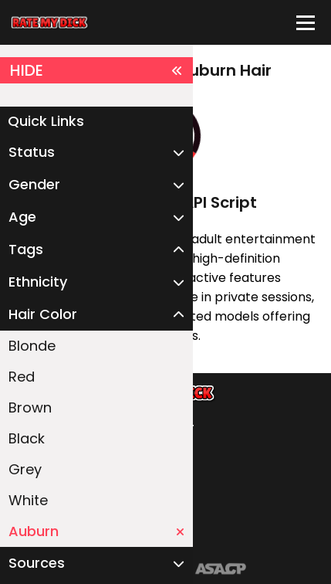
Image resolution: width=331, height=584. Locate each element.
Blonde (32, 345)
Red (21, 376)
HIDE (96, 70)
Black (26, 438)
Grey (25, 469)
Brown (30, 407)
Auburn (96, 531)
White (28, 500)
